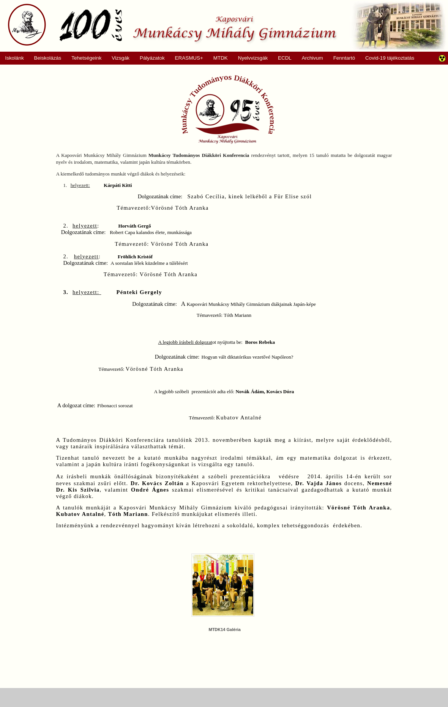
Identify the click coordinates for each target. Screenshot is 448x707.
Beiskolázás (45, 58)
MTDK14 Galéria (224, 629)
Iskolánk (12, 58)
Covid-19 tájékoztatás (389, 58)
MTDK (218, 58)
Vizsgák (120, 58)
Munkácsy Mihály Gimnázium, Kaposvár (172, 24)
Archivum (310, 58)
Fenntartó (344, 58)
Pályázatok (150, 58)
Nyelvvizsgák (250, 58)
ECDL (285, 58)
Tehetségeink (84, 58)
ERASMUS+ (186, 58)
